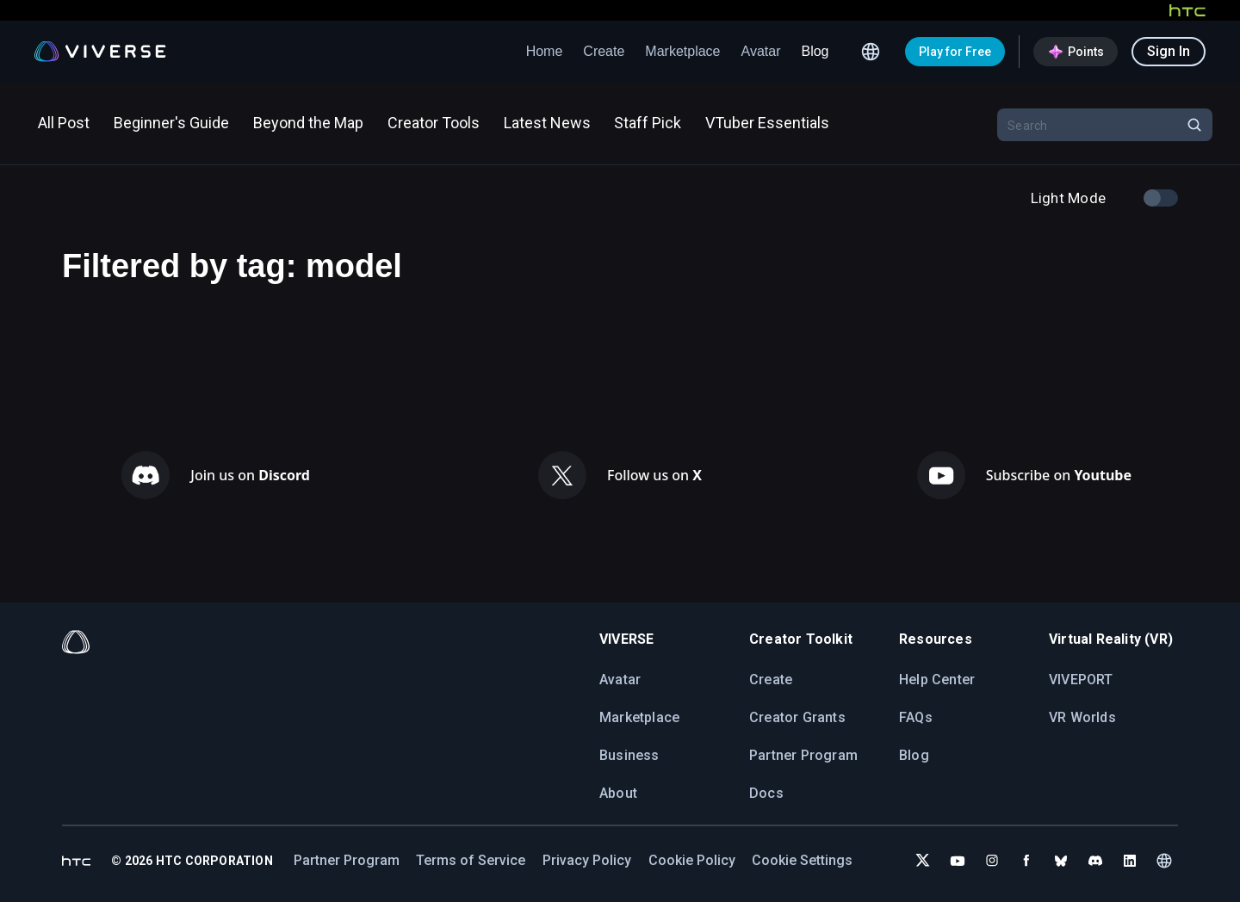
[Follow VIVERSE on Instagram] (992, 860)
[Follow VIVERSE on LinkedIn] (1130, 860)
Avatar (761, 51)
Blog (814, 51)
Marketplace (682, 51)
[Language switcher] (870, 51)
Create (603, 51)
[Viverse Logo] (100, 51)
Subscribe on (1059, 475)
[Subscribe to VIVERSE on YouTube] (957, 860)
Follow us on (654, 475)
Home (544, 51)
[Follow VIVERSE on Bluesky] (1061, 860)
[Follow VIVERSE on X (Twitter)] (923, 860)
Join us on (250, 475)
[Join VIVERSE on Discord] (1095, 860)
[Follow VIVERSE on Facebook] (1026, 860)
